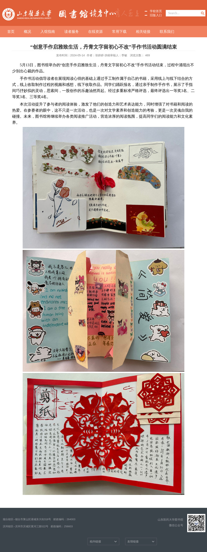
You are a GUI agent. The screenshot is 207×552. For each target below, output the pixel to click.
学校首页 (156, 11)
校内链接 (95, 541)
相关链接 (143, 32)
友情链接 (133, 541)
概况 (27, 32)
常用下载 (119, 32)
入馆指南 (47, 32)
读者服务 (71, 32)
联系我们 (167, 32)
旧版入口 (156, 15)
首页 (11, 32)
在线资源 (95, 32)
